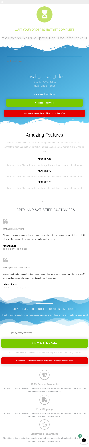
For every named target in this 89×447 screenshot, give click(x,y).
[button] (44, 103)
